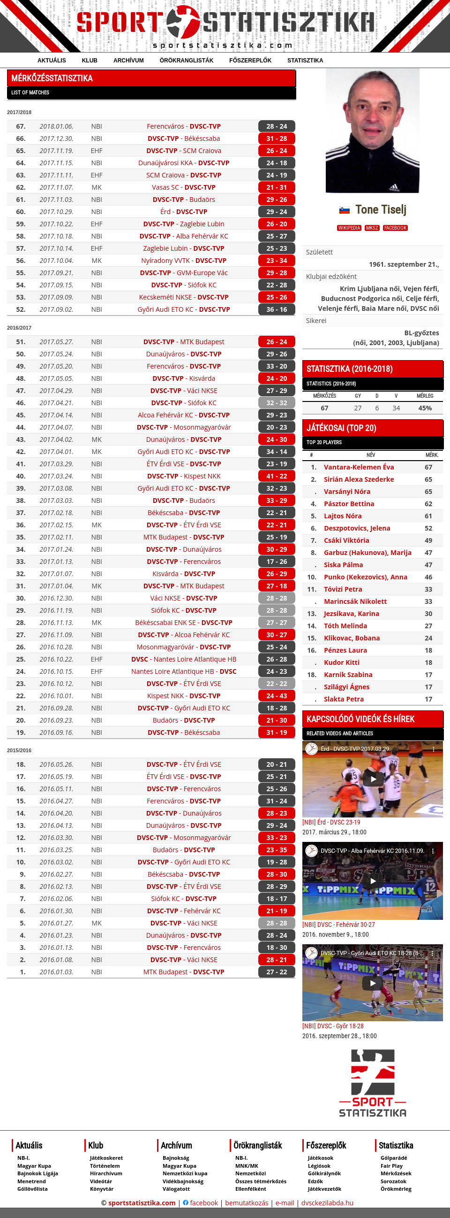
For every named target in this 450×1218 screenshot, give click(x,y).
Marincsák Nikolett (355, 601)
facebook (395, 228)
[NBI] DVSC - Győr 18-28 (333, 1026)
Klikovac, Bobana (352, 637)
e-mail (285, 1202)
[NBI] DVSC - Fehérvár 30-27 (338, 924)
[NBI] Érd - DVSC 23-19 (331, 822)
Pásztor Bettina (349, 503)
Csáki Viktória (346, 540)
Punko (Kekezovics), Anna (365, 576)
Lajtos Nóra (343, 515)
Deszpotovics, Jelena (357, 528)
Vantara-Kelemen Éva (359, 467)
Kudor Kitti (342, 662)
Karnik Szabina (348, 674)
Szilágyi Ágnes (346, 686)
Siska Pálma (343, 564)
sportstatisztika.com (142, 1202)
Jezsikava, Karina (351, 613)
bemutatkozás (247, 1202)
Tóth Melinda (345, 625)
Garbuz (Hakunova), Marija (368, 552)
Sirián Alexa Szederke (359, 479)
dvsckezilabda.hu (327, 1202)
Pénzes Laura (345, 650)
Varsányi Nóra (347, 491)
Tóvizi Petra (343, 589)
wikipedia (349, 228)
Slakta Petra (344, 698)
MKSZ (372, 228)
